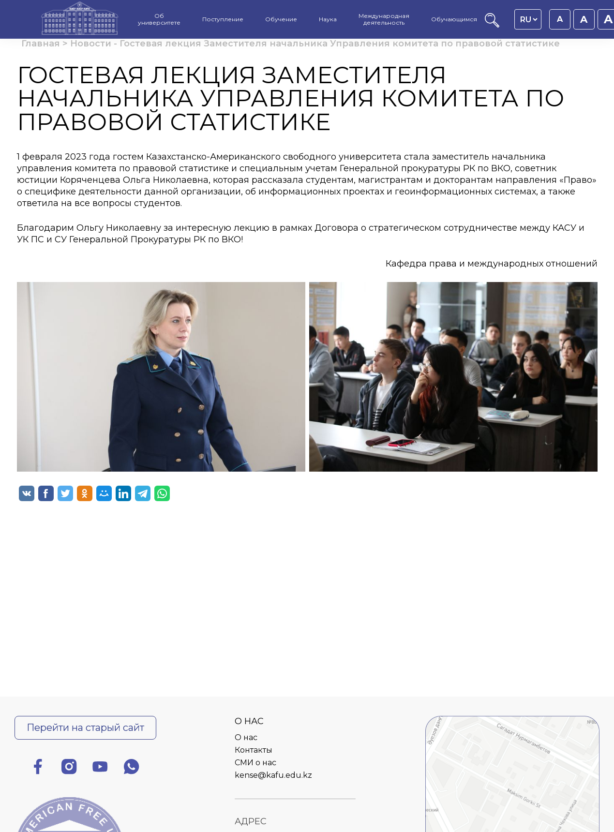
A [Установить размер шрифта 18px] (583, 19)
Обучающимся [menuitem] (454, 19)
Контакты (253, 750)
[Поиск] (492, 25)
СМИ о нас (255, 762)
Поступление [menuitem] (222, 19)
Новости (90, 43)
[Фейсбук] (37, 768)
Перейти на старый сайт (85, 727)
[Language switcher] (528, 19)
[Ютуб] (100, 768)
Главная (40, 43)
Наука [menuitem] (328, 19)
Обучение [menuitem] (281, 19)
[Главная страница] (80, 19)
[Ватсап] (131, 768)
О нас (246, 737)
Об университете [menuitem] (159, 19)
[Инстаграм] (69, 768)
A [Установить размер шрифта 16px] (560, 19)
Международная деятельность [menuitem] (384, 19)
